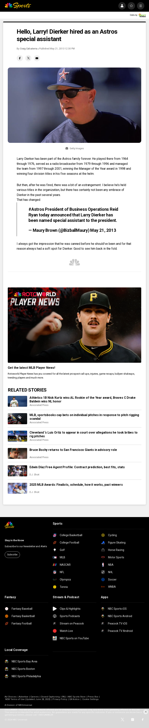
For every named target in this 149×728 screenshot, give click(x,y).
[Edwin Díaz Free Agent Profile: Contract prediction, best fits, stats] (17, 470)
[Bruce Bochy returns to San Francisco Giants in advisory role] (17, 453)
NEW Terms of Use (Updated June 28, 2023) (27, 699)
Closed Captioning (50, 697)
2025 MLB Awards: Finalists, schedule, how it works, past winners (76, 485)
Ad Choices (11, 697)
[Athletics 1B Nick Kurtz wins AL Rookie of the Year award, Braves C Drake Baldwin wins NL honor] (17, 401)
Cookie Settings (90, 699)
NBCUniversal (25, 705)
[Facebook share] (20, 58)
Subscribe (12, 554)
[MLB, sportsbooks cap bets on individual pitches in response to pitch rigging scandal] (17, 418)
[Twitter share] (28, 58)
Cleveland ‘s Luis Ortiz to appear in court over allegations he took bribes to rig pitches (83, 434)
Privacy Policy (60, 699)
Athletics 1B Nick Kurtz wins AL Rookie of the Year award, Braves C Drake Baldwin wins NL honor (82, 399)
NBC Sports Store (77, 697)
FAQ (64, 697)
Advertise (24, 697)
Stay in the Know (14, 540)
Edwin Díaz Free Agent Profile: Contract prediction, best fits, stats (77, 467)
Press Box (93, 697)
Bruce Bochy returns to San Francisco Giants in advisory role (73, 450)
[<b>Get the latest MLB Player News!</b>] (74, 325)
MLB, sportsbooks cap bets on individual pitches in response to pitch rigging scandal (84, 417)
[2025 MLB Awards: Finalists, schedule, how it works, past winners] (17, 488)
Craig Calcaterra (28, 48)
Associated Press (39, 405)
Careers (34, 697)
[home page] (18, 6)
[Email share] (37, 58)
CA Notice (74, 699)
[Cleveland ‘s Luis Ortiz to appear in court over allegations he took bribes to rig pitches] (17, 436)
